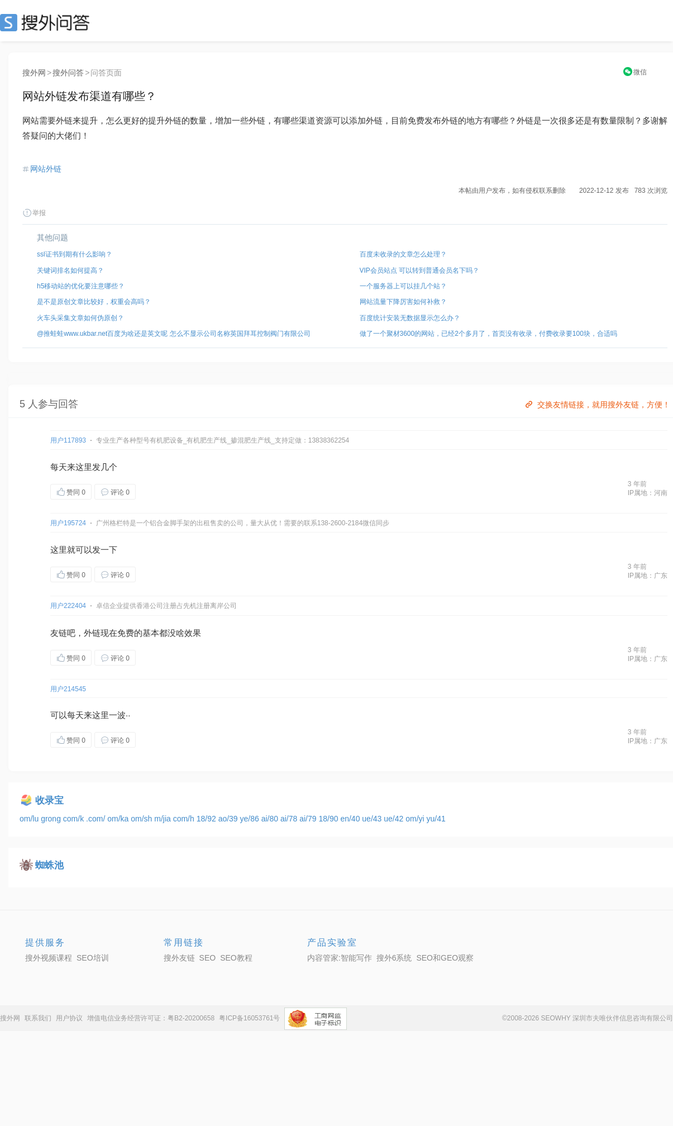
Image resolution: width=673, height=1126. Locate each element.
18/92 (207, 818)
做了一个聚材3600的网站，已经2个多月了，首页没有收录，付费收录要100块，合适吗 (488, 334)
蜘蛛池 (49, 865)
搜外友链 (179, 957)
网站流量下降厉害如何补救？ (403, 302)
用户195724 (68, 523)
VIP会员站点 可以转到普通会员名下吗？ (420, 270)
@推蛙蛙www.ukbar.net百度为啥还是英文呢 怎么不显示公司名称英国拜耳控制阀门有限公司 (174, 334)
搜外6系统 (394, 957)
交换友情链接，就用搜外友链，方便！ (596, 404)
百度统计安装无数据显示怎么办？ (410, 318)
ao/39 (229, 818)
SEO (47, 22)
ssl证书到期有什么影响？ (74, 254)
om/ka (119, 818)
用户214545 (68, 689)
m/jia (163, 818)
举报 (34, 213)
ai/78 (289, 818)
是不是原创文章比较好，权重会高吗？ (94, 302)
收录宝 (49, 800)
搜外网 (34, 72)
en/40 (351, 818)
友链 (58, 633)
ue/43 (373, 818)
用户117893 (68, 440)
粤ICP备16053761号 (249, 1018)
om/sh (142, 818)
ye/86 (250, 818)
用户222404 (68, 606)
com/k (74, 818)
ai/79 (308, 818)
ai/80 (270, 818)
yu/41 (436, 818)
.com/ (96, 818)
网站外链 (45, 168)
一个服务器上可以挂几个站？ (403, 286)
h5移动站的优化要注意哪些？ (81, 286)
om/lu (30, 818)
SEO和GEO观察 (445, 957)
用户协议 (69, 1018)
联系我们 (38, 1018)
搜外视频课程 (48, 957)
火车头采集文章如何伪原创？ (80, 318)
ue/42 (394, 818)
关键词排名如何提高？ (70, 270)
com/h (185, 818)
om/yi (415, 818)
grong (52, 818)
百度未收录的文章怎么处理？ (403, 254)
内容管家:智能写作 (339, 957)
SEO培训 (93, 957)
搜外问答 (68, 72)
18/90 (329, 818)
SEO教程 (236, 957)
